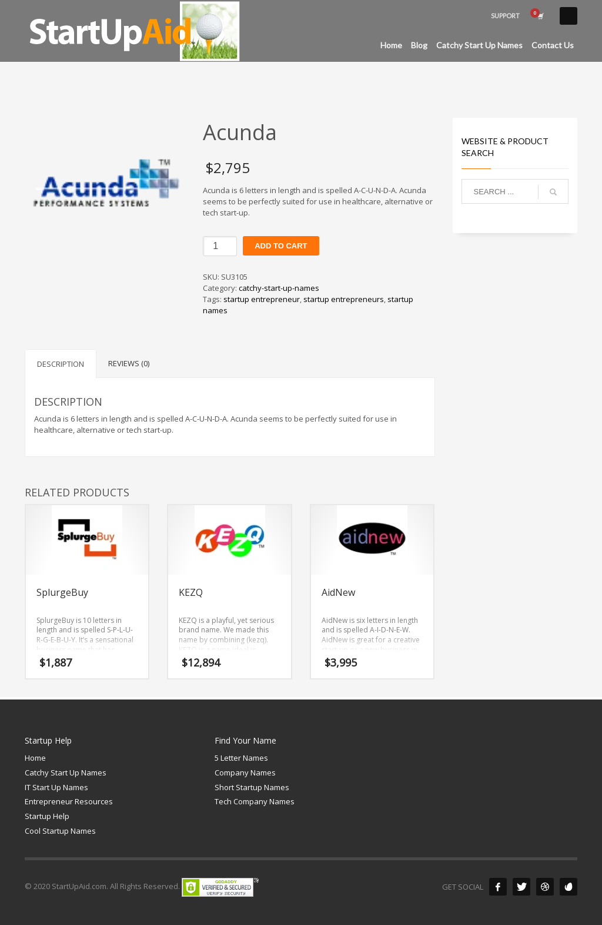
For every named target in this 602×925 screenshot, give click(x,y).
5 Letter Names (241, 757)
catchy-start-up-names (279, 288)
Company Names (245, 772)
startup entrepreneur (261, 299)
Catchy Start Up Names (65, 772)
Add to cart (281, 245)
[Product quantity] (220, 246)
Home (35, 757)
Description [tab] (60, 364)
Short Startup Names (252, 787)
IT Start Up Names (56, 787)
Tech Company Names (255, 801)
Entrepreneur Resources (69, 801)
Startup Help (47, 816)
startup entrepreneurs (343, 299)
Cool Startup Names (60, 830)
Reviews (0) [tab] (128, 363)
